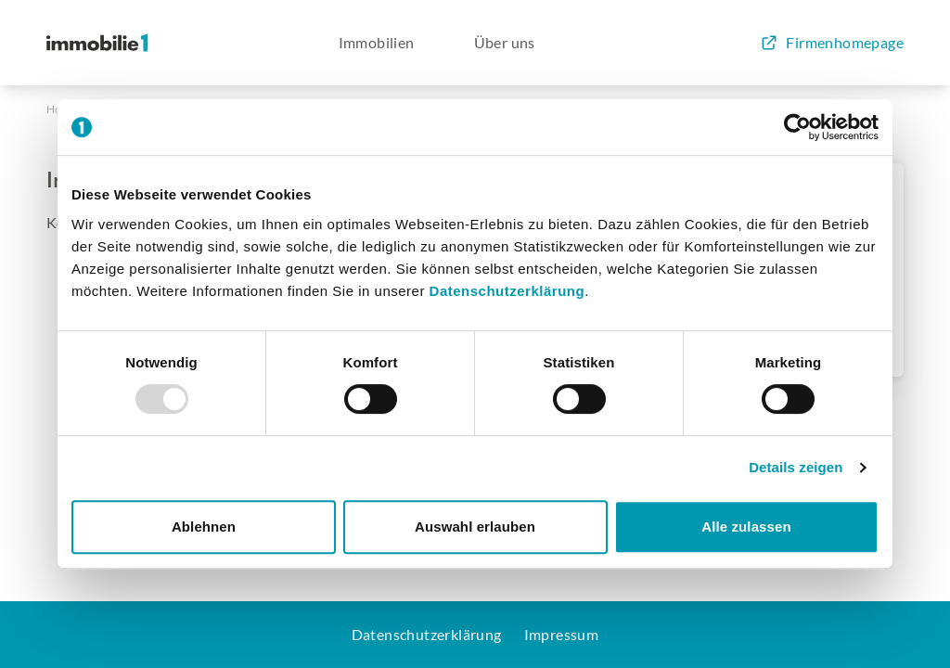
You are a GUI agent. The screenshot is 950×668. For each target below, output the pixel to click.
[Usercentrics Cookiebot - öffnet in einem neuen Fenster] (797, 127)
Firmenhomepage (832, 42)
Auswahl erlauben (475, 526)
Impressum (561, 634)
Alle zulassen (745, 526)
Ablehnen (204, 526)
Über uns (504, 42)
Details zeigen (795, 467)
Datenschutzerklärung (507, 291)
